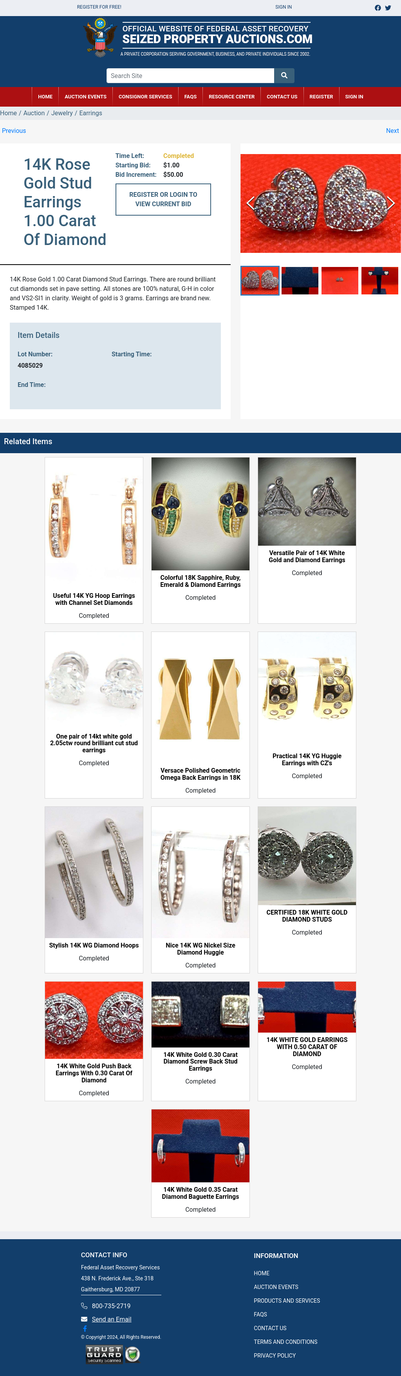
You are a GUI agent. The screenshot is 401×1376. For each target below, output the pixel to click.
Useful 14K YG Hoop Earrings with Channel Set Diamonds (94, 599)
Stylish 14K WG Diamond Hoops (94, 945)
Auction (34, 113)
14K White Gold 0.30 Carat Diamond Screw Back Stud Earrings (200, 1062)
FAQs (190, 97)
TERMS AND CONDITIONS (285, 1342)
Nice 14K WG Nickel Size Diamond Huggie (200, 949)
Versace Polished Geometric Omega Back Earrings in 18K (200, 774)
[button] (260, 281)
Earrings (90, 113)
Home (8, 113)
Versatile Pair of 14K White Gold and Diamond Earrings (307, 557)
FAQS (260, 1314)
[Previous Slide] (250, 203)
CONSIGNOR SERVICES (145, 97)
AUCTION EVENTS (86, 97)
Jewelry (62, 113)
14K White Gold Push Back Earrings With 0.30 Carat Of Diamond (94, 1073)
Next (392, 130)
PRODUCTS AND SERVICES (287, 1301)
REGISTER (321, 97)
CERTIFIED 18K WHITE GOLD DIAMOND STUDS (307, 916)
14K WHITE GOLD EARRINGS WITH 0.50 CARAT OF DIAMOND (306, 1047)
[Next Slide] (391, 203)
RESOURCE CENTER (232, 97)
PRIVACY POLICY (275, 1355)
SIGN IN (354, 97)
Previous (14, 130)
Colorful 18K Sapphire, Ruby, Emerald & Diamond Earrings (200, 581)
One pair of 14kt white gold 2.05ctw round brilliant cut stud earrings (94, 743)
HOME (45, 97)
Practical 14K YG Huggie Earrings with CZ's (307, 760)
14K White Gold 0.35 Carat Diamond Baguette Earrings (200, 1193)
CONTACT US (282, 97)
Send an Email (112, 1319)
